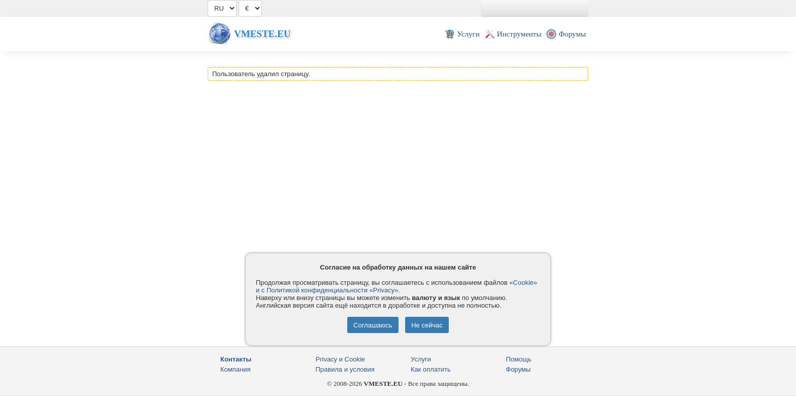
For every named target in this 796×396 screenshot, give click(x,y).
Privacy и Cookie (341, 359)
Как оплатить (431, 369)
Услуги (421, 359)
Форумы (518, 369)
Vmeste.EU (262, 33)
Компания (235, 369)
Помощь (519, 359)
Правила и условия (345, 369)
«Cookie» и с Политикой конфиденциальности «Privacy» (396, 286)
